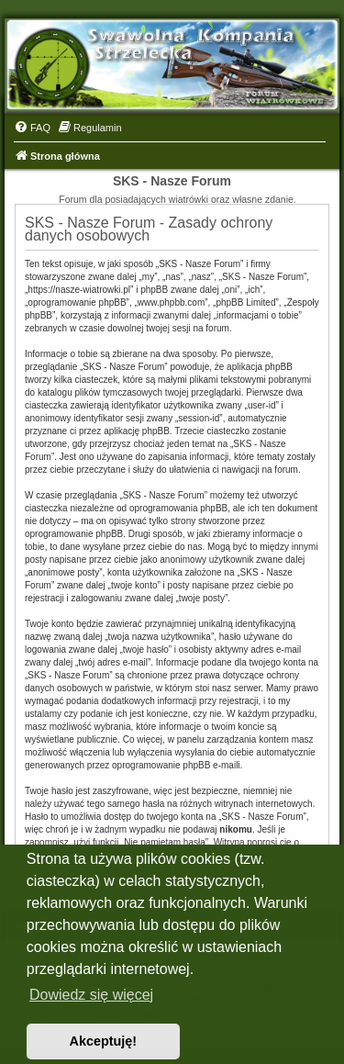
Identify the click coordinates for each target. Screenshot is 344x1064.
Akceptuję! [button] (104, 1041)
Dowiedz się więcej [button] (91, 994)
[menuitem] (32, 127)
